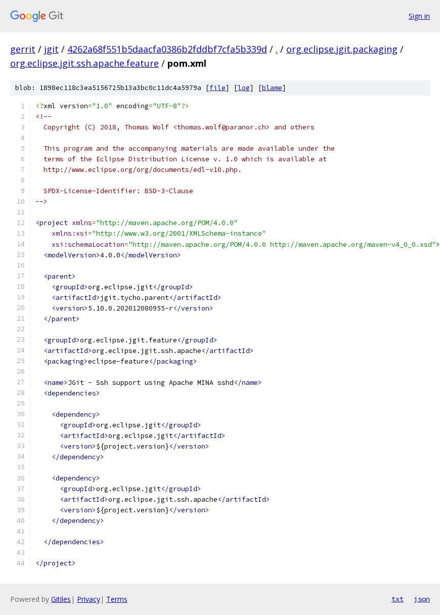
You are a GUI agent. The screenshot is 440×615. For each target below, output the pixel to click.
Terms (116, 599)
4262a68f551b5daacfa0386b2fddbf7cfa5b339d (167, 49)
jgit (51, 49)
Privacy (88, 599)
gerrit (22, 49)
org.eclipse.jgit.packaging (342, 49)
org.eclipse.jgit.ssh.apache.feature (84, 63)
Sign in (419, 16)
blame (272, 87)
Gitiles (61, 599)
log (244, 87)
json (422, 598)
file (217, 87)
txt (397, 598)
